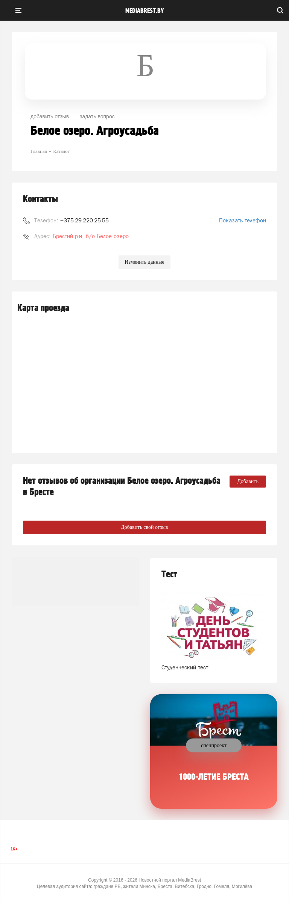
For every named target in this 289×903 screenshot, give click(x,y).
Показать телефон (242, 220)
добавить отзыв (49, 116)
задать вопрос (97, 116)
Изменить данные (144, 262)
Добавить (248, 481)
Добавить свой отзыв (144, 527)
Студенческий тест (184, 667)
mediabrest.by (144, 11)
